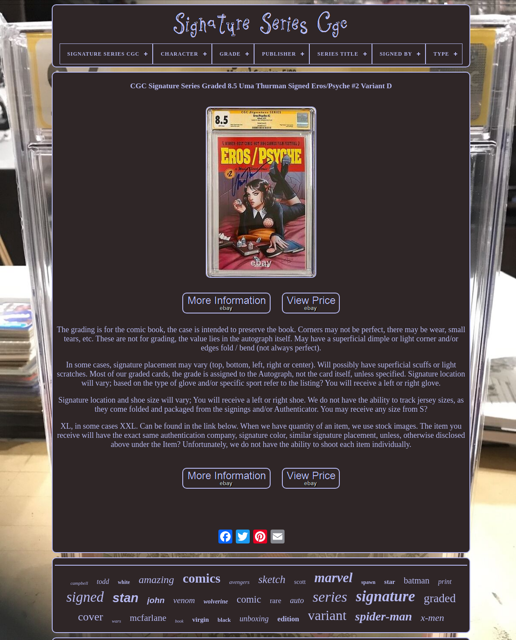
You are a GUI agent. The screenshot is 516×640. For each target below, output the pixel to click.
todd (103, 581)
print (445, 581)
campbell (79, 583)
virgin (200, 619)
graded (440, 598)
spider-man (383, 616)
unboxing (253, 618)
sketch (271, 579)
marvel (334, 577)
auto (297, 600)
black (224, 620)
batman (416, 580)
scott (299, 582)
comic (249, 599)
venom (184, 600)
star (389, 581)
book (179, 621)
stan (126, 598)
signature (385, 596)
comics (202, 578)
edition (288, 619)
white (124, 582)
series (330, 597)
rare (275, 601)
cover (90, 616)
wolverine (216, 601)
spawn (368, 582)
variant (327, 615)
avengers (239, 582)
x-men (432, 617)
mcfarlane (148, 618)
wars (116, 620)
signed (85, 597)
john (155, 600)
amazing (156, 579)
